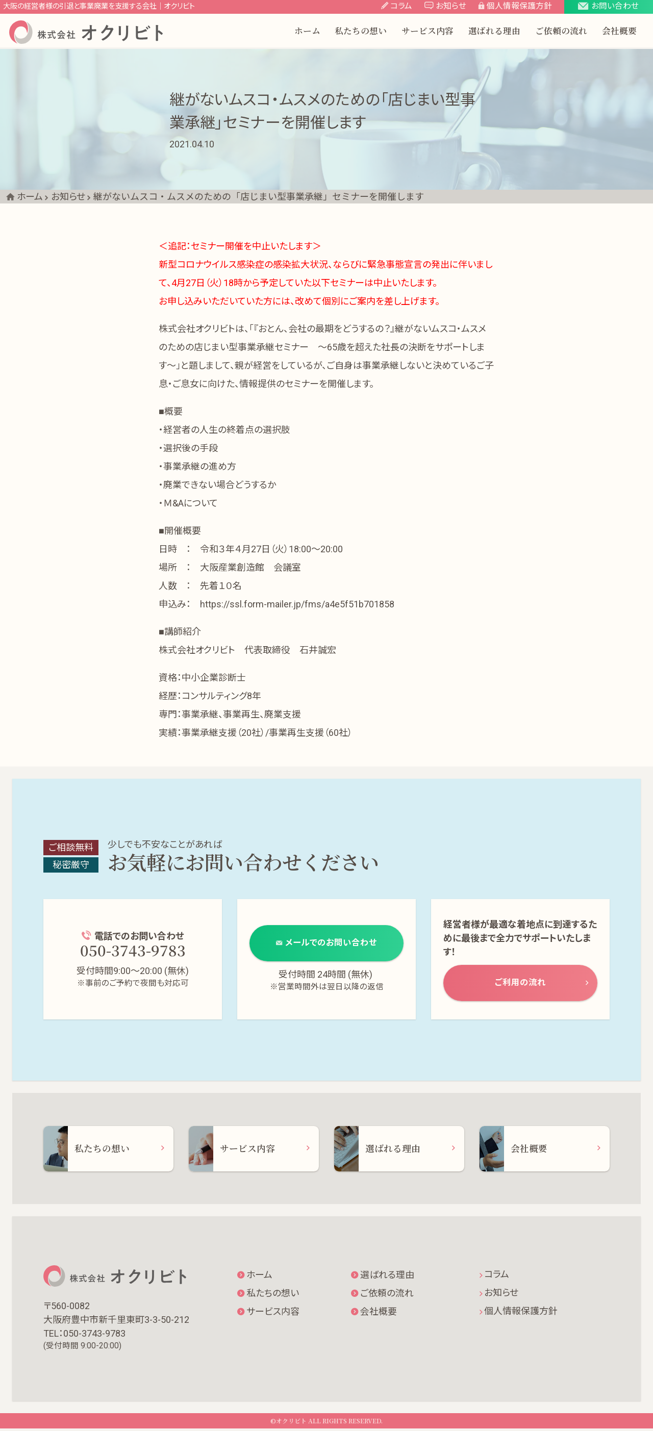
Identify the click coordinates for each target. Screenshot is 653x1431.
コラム (494, 1276)
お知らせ (499, 1295)
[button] (608, 7)
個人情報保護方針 (519, 1313)
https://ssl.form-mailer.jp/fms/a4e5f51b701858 (297, 604)
